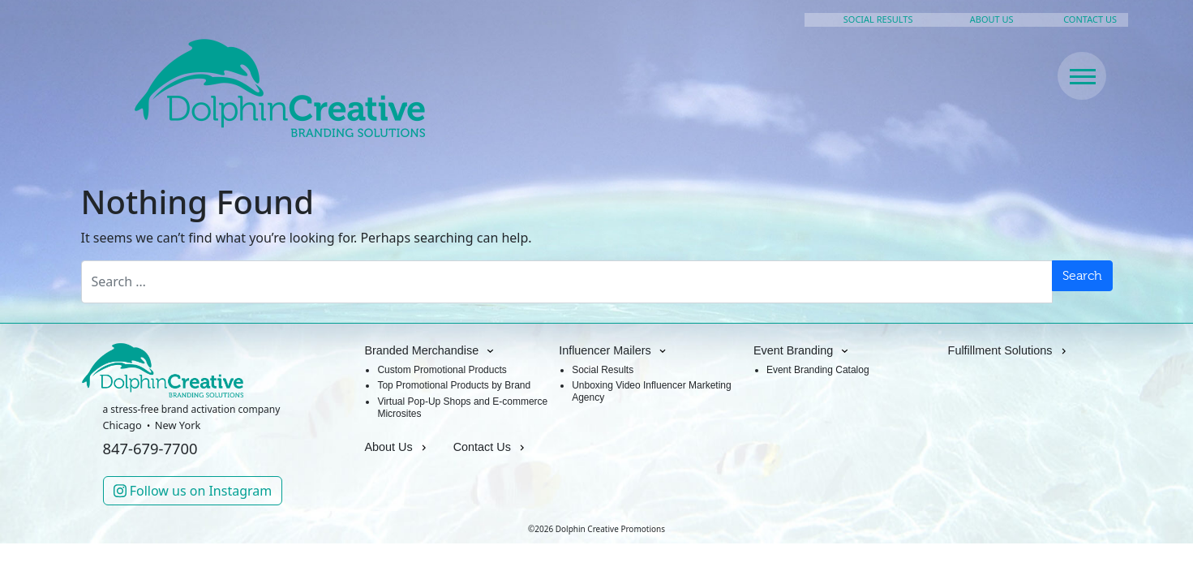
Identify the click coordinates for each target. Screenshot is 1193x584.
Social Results (602, 370)
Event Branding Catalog (817, 370)
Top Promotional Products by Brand (453, 385)
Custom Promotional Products (441, 370)
